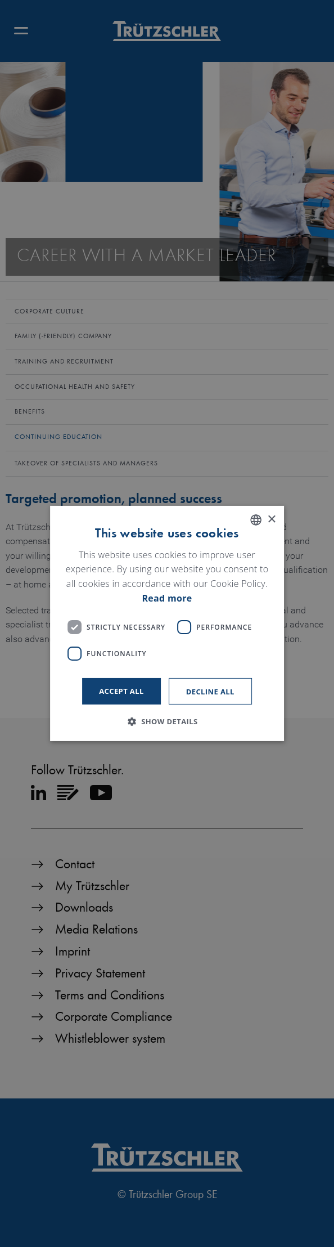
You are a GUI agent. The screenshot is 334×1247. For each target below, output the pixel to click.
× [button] (271, 519)
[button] (166, 721)
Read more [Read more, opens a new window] (167, 598)
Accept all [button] (121, 691)
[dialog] (167, 623)
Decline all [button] (210, 692)
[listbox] (255, 520)
